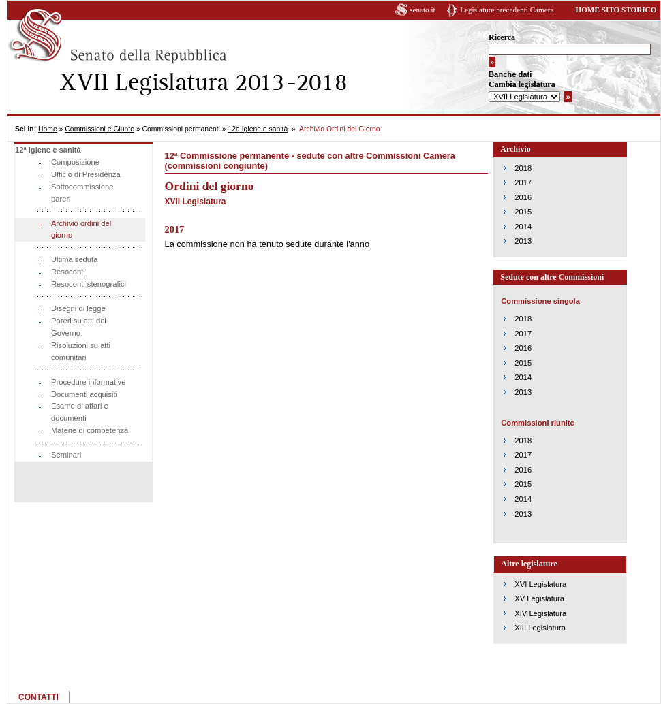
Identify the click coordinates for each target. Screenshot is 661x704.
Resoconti (68, 272)
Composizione (75, 162)
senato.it (422, 9)
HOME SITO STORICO (615, 9)
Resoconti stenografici (88, 284)
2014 (523, 227)
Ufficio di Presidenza (86, 174)
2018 (523, 168)
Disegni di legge (78, 308)
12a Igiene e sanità (258, 129)
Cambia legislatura (522, 84)
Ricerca (502, 37)
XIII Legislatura (540, 628)
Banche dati (510, 74)
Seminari (66, 455)
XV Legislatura (539, 598)
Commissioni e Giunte (99, 129)
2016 (523, 197)
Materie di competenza (89, 430)
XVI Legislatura (540, 584)
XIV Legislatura (540, 613)
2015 (523, 212)
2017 (523, 182)
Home (47, 129)
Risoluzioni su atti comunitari (80, 351)
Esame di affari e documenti (79, 412)
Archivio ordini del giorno (81, 229)
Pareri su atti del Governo (78, 327)
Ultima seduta (74, 259)
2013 (523, 241)
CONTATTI (38, 697)
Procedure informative (88, 382)
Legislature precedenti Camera (506, 9)
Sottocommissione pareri (82, 192)
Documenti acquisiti (84, 394)
